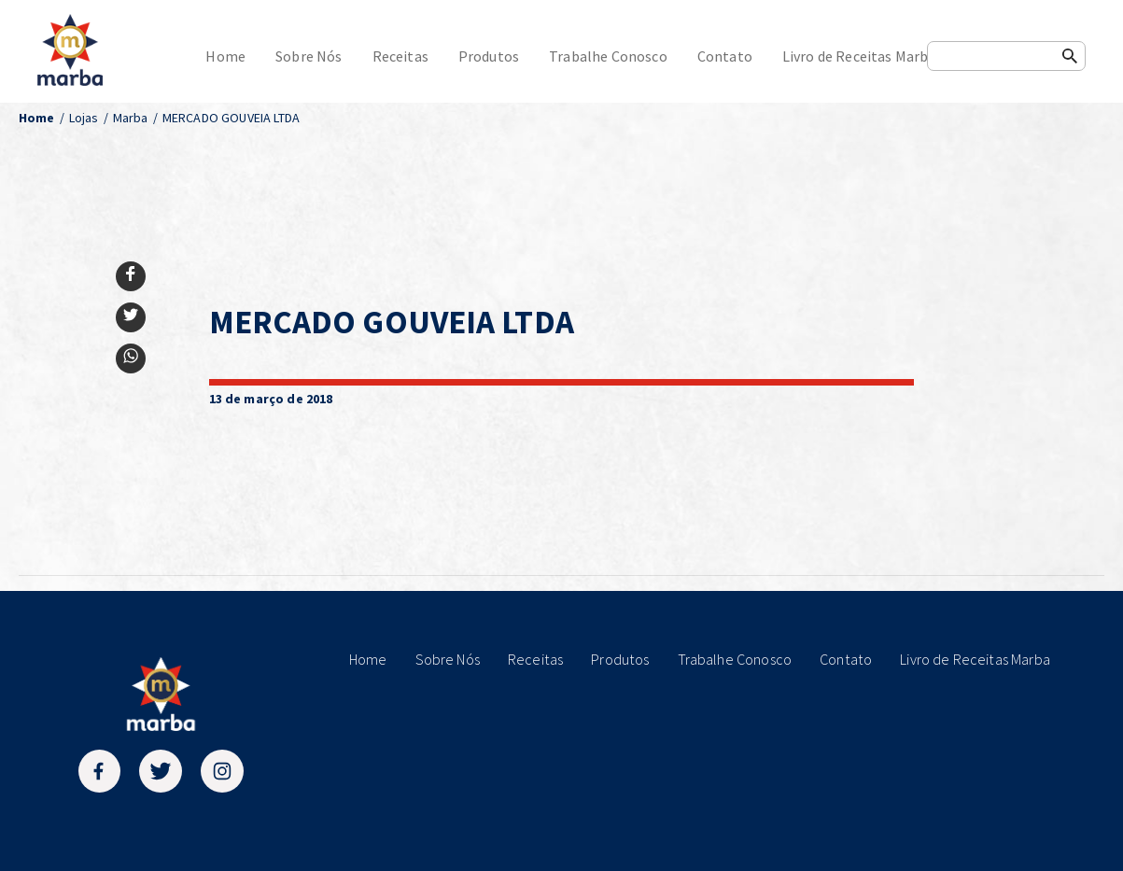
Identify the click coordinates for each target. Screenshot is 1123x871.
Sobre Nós (308, 56)
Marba (130, 117)
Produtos (488, 56)
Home (225, 56)
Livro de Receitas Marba (859, 56)
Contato (724, 56)
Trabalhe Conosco (608, 56)
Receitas (400, 56)
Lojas (84, 117)
